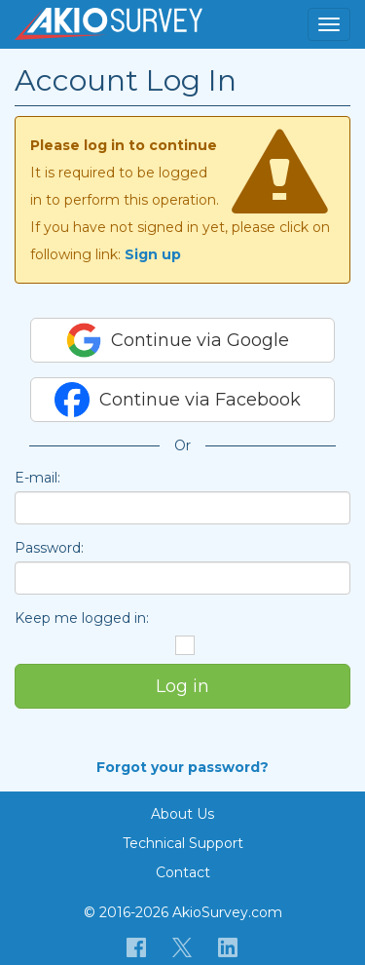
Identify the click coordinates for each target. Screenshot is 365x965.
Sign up (153, 254)
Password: (49, 548)
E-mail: (37, 477)
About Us (182, 814)
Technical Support (183, 843)
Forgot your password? (182, 767)
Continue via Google (177, 340)
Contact (183, 872)
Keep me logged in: (82, 618)
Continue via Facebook (178, 399)
